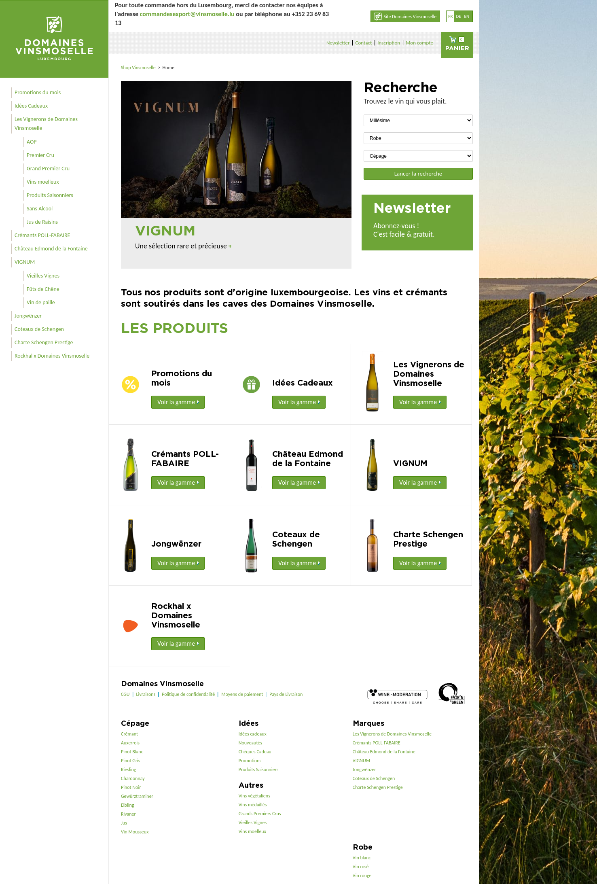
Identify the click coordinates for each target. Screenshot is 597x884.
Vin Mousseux (134, 832)
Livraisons (146, 694)
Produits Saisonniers (50, 195)
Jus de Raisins (42, 221)
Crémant (129, 734)
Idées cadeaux (253, 734)
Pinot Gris (130, 760)
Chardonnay (133, 778)
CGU (125, 694)
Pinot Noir (131, 787)
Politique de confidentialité (188, 694)
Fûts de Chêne (43, 289)
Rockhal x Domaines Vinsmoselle (52, 355)
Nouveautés (250, 743)
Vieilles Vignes (43, 275)
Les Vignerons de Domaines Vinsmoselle (46, 123)
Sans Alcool (40, 208)
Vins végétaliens (254, 796)
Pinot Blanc (132, 752)
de (458, 16)
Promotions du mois (38, 92)
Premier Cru (40, 155)
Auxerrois (130, 743)
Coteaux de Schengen (39, 329)
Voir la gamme (178, 402)
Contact (363, 43)
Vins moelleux (43, 181)
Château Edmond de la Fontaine (51, 248)
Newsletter (338, 43)
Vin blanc (362, 858)
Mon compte (419, 43)
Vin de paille (41, 302)
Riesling (128, 769)
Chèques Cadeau (255, 752)
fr (450, 16)
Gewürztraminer (137, 796)
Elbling (127, 805)
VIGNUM (25, 262)
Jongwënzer (28, 315)
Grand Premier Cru (48, 168)
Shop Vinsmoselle (139, 67)
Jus (124, 823)
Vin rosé (361, 866)
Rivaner (128, 814)
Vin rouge (362, 875)
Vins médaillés (253, 805)
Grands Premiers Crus (260, 813)
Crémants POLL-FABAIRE (42, 235)
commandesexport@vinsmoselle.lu (187, 14)
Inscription (388, 43)
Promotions (250, 760)
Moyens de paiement (242, 694)
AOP (31, 141)
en (466, 16)
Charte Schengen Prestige (44, 342)
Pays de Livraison (286, 694)
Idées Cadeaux (31, 105)
